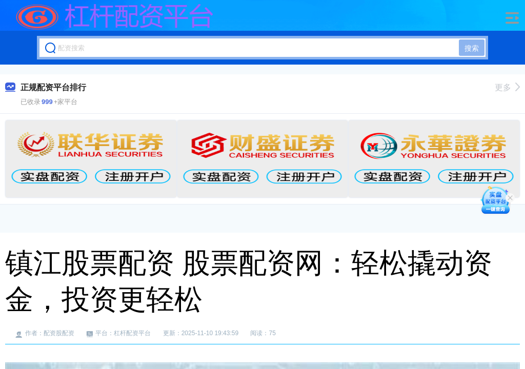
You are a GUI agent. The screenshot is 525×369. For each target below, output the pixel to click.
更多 (507, 87)
